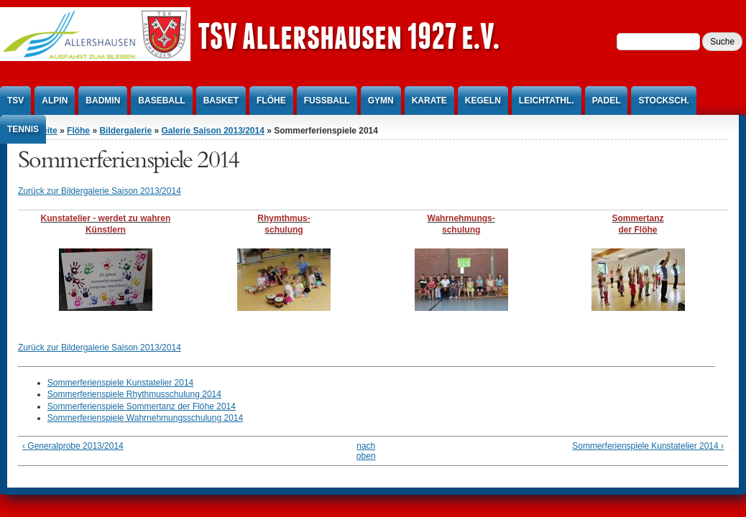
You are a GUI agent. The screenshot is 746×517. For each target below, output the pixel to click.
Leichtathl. (546, 101)
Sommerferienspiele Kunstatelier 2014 (120, 383)
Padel (606, 101)
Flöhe (271, 101)
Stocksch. (663, 101)
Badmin (103, 101)
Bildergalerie (125, 131)
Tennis (23, 129)
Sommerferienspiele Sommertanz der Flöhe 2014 (141, 406)
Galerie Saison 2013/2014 (212, 131)
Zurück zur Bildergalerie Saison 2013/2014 (99, 191)
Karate (429, 101)
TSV (15, 101)
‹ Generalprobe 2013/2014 (73, 446)
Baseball (161, 101)
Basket (221, 101)
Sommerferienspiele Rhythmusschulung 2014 (134, 394)
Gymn (381, 101)
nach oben (366, 451)
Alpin (55, 101)
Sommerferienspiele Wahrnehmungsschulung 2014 (145, 418)
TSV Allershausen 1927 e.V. (348, 36)
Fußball (327, 101)
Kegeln (483, 101)
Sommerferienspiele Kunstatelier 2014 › (648, 446)
